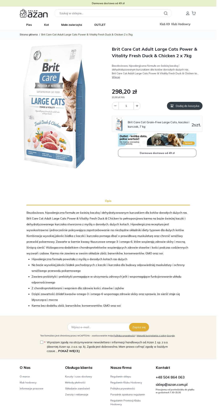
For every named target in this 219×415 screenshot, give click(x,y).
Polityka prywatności (124, 335)
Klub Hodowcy (181, 24)
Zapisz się (139, 327)
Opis (108, 201)
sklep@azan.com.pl (172, 384)
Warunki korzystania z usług (151, 335)
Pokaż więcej (69, 351)
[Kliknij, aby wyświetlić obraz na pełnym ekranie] (54, 107)
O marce (25, 376)
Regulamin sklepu (120, 376)
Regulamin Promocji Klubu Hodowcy (125, 402)
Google (171, 335)
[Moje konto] (188, 13)
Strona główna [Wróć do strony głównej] (29, 34)
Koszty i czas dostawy (78, 376)
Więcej (116, 77)
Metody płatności (75, 382)
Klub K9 (165, 24)
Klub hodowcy (28, 382)
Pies (29, 25)
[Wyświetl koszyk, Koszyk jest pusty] (194, 13)
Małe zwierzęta (71, 25)
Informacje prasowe (31, 388)
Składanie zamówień (77, 388)
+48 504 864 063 (170, 377)
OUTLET (100, 25)
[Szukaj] (166, 13)
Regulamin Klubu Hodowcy (126, 382)
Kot (46, 25)
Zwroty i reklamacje (76, 394)
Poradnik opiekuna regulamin (127, 394)
